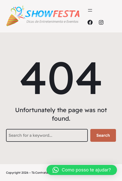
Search (103, 135)
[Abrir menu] (90, 10)
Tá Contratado (41, 172)
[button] (82, 170)
